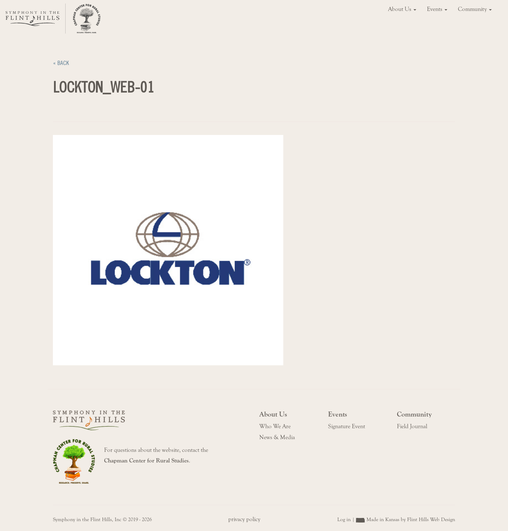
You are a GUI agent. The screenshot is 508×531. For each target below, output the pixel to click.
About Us (402, 9)
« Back (61, 63)
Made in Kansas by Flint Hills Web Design (411, 520)
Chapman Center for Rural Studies (146, 460)
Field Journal (412, 426)
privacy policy (244, 519)
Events (437, 9)
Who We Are (275, 426)
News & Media (277, 437)
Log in (344, 520)
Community (475, 9)
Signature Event (346, 426)
